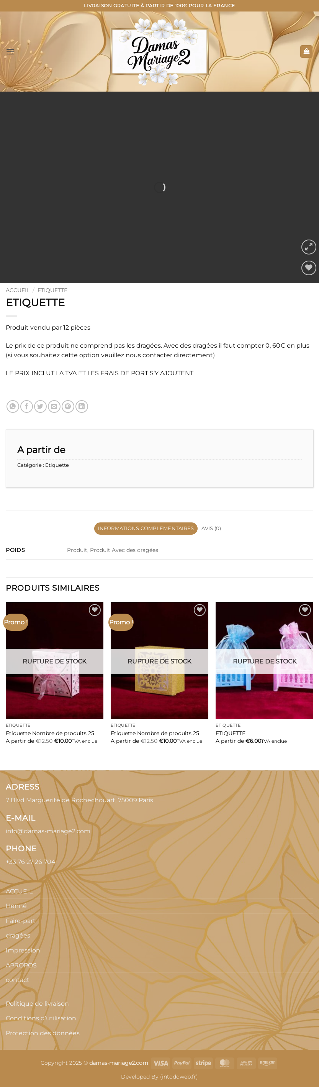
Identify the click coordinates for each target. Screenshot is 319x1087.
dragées (18, 935)
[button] (10, 51)
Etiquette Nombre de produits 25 (50, 733)
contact (17, 980)
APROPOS (21, 965)
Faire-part (21, 920)
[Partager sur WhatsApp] (13, 406)
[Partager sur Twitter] (40, 406)
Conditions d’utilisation (41, 1018)
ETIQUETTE (230, 733)
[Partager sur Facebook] (26, 406)
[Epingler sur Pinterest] (68, 406)
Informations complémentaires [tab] (146, 528)
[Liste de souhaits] (308, 268)
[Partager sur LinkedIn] (81, 406)
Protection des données (43, 1033)
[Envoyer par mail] (54, 406)
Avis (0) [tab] (211, 528)
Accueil (17, 290)
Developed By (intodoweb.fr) (159, 1076)
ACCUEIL (19, 891)
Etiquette (52, 290)
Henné (16, 906)
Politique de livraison (37, 1003)
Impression (23, 950)
